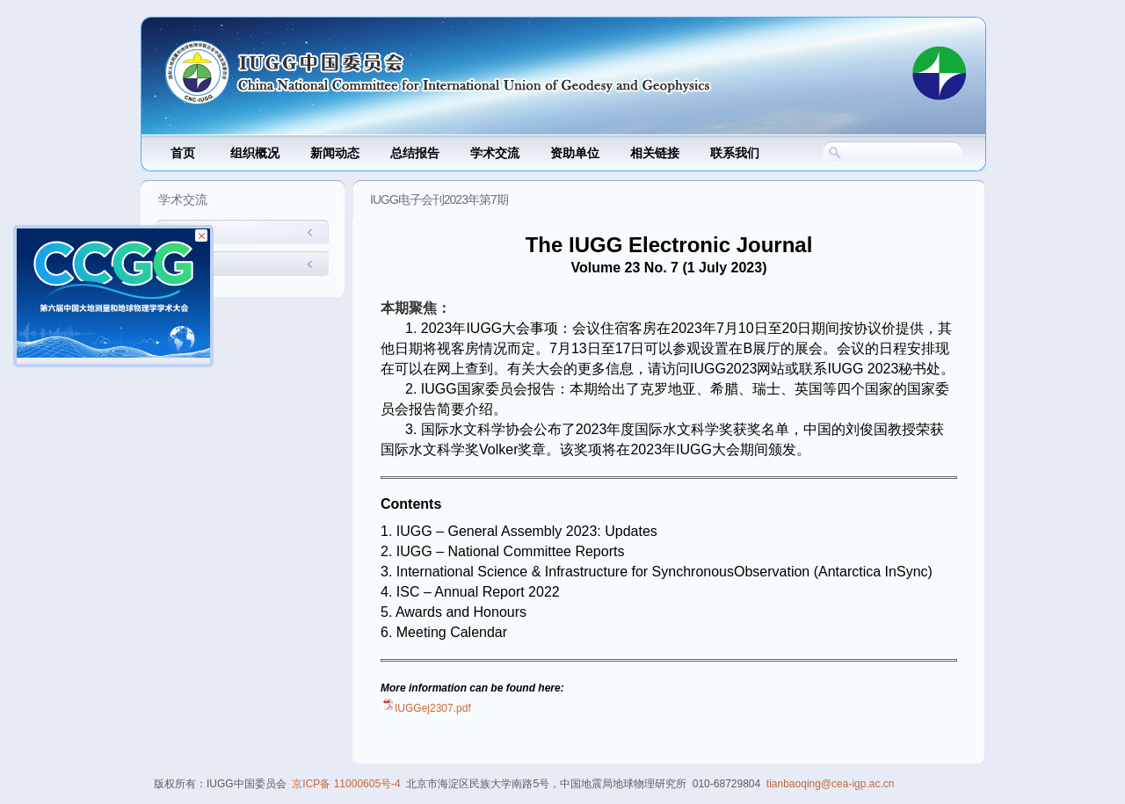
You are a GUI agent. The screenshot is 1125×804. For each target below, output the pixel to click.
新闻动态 (334, 153)
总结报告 (414, 153)
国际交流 (191, 234)
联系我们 (734, 153)
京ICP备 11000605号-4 (346, 784)
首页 (183, 153)
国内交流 (191, 265)
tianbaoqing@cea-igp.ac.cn (830, 784)
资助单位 (574, 153)
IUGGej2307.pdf (433, 708)
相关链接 (654, 153)
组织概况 (254, 153)
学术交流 (494, 153)
